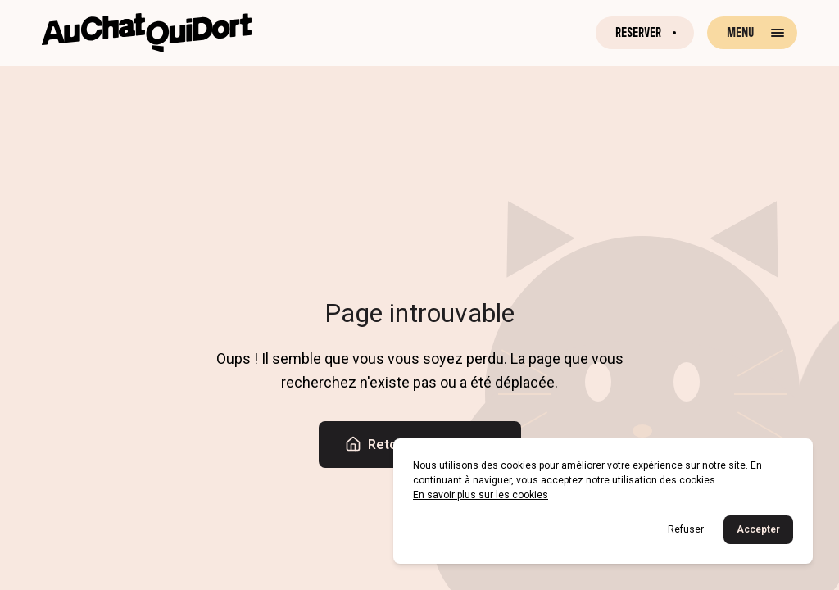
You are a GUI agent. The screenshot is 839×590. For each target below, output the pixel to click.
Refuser (686, 529)
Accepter (758, 529)
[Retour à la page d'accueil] (147, 32)
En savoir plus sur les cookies (480, 495)
